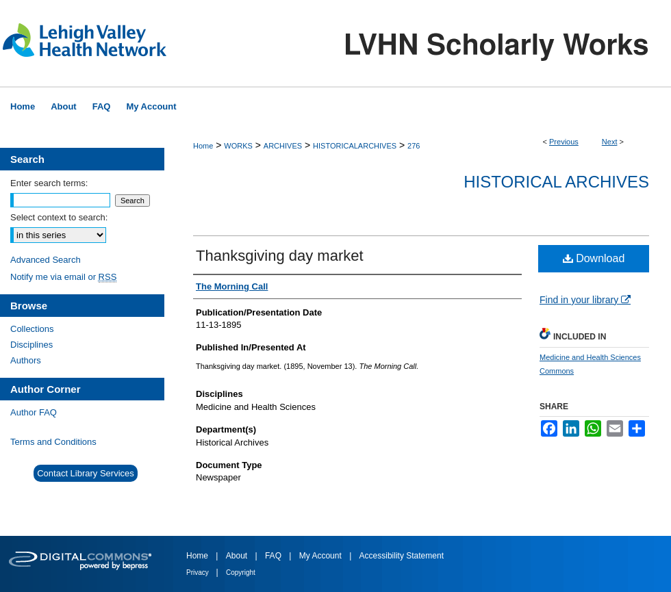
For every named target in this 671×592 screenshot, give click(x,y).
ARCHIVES (283, 146)
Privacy (198, 572)
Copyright (240, 572)
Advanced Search (45, 260)
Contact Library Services (85, 473)
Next (610, 142)
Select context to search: (58, 217)
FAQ (274, 556)
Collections (32, 329)
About (238, 556)
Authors (25, 360)
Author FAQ (33, 412)
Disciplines (31, 344)
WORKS (238, 146)
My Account (321, 556)
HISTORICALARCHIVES (354, 146)
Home (203, 146)
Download (594, 258)
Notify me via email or (63, 277)
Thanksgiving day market (280, 255)
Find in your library (585, 299)
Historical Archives (556, 181)
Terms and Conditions (53, 442)
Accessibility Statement (401, 556)
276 (413, 146)
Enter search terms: (49, 183)
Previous (564, 142)
